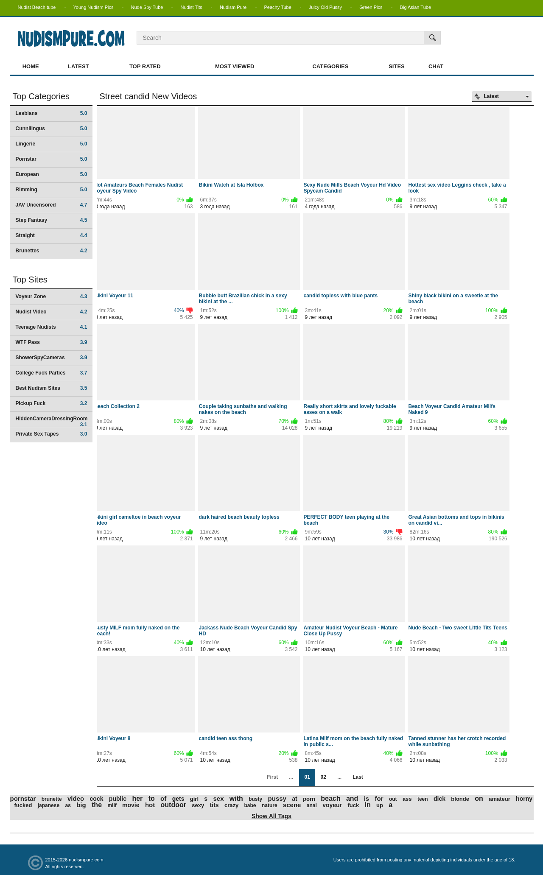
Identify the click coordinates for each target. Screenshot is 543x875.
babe (250, 805)
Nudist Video (51, 312)
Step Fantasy (51, 220)
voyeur (332, 805)
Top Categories (41, 96)
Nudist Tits (191, 7)
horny (524, 798)
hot (150, 804)
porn (309, 799)
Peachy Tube (277, 7)
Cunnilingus (51, 128)
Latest (78, 66)
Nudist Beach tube (37, 7)
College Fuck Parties (51, 373)
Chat (435, 66)
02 (323, 777)
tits (214, 805)
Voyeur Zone (51, 296)
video (75, 798)
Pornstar (51, 159)
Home (30, 66)
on (479, 798)
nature (269, 805)
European (51, 174)
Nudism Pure (233, 7)
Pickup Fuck (51, 403)
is (366, 798)
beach (330, 798)
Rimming (51, 190)
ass (407, 799)
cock (97, 798)
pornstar (23, 798)
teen (422, 799)
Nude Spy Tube (147, 7)
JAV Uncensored (51, 205)
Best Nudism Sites (51, 388)
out (393, 799)
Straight (51, 235)
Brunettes (51, 251)
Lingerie (51, 144)
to (151, 798)
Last (358, 777)
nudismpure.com (86, 859)
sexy (198, 805)
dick (439, 798)
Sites (397, 66)
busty (255, 799)
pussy (277, 798)
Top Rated (145, 66)
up (379, 805)
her (137, 798)
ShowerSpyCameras (51, 358)
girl (194, 799)
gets (178, 798)
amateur (499, 799)
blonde (460, 799)
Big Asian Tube (415, 7)
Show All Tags (271, 816)
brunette (52, 799)
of (163, 798)
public (117, 798)
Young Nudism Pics (93, 7)
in (368, 804)
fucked (23, 805)
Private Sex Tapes (51, 434)
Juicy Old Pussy (325, 7)
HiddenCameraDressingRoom (52, 421)
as (67, 805)
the (97, 804)
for (379, 798)
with (236, 798)
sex (218, 798)
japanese (48, 805)
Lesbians (51, 113)
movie (130, 805)
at (294, 798)
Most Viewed (234, 66)
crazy (231, 805)
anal (312, 805)
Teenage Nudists (51, 327)
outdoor (173, 804)
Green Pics (370, 7)
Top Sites (30, 279)
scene (292, 804)
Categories (330, 66)
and (352, 798)
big (81, 804)
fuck (353, 805)
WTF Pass (51, 342)
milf (111, 805)
